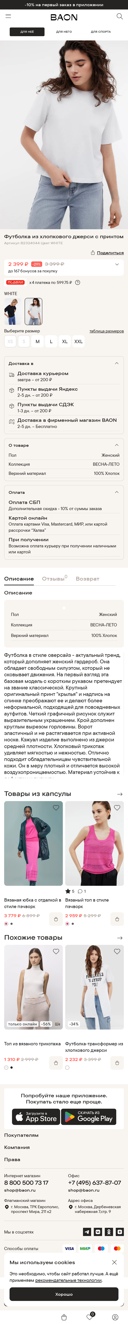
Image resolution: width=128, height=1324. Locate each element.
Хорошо (64, 1294)
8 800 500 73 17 (26, 1182)
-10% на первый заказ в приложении (64, 4)
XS (10, 341)
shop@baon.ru (20, 1190)
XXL (78, 341)
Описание (19, 578)
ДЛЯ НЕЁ (27, 31)
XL (65, 341)
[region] (63, 715)
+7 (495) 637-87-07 (94, 1182)
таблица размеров (107, 330)
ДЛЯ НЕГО (64, 31)
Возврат (87, 578)
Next (120, 794)
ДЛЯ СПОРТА (101, 31)
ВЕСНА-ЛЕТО (106, 464)
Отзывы (54, 577)
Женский (111, 455)
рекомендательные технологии (68, 1280)
